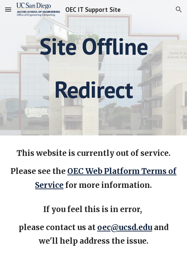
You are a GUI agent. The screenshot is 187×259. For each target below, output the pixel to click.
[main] (93, 68)
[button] (8, 9)
